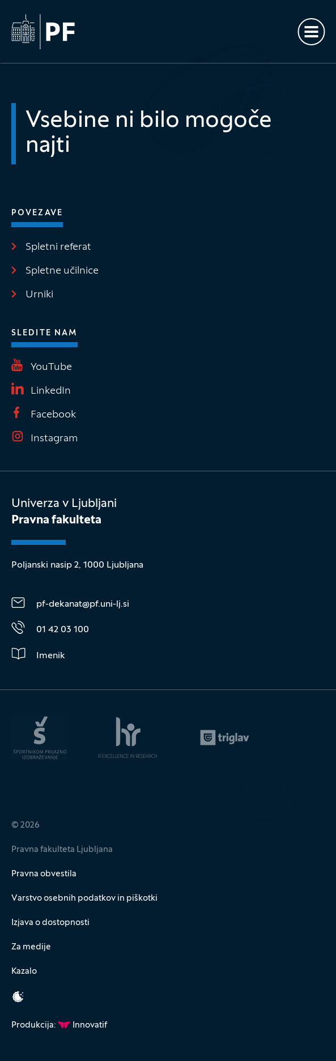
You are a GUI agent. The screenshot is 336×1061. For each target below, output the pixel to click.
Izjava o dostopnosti (50, 923)
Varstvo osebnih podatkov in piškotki (84, 898)
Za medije (31, 947)
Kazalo (24, 971)
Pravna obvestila (43, 874)
